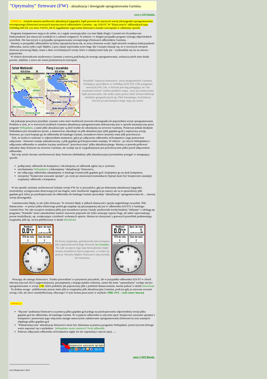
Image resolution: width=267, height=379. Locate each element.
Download (70, 219)
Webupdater (26, 127)
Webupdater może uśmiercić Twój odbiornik (79, 328)
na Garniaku (102, 244)
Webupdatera (41, 169)
